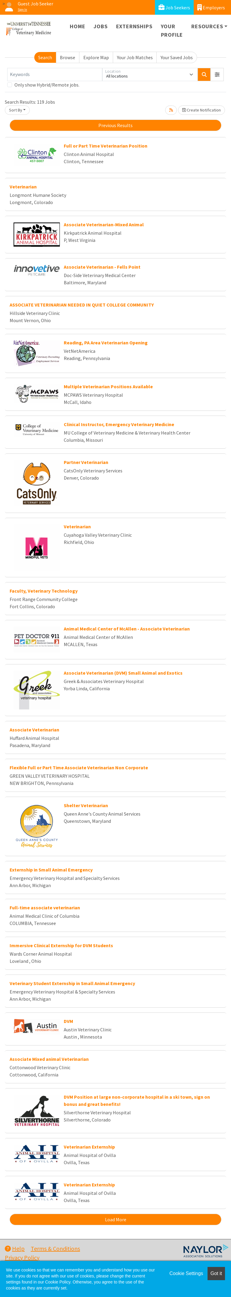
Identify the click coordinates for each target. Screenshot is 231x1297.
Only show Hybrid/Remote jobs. (46, 85)
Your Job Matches (135, 57)
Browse (67, 57)
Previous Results (115, 125)
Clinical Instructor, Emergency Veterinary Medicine (119, 424)
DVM (68, 1021)
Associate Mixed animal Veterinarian (49, 1059)
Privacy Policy (22, 1257)
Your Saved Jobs (177, 57)
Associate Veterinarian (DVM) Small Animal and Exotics (123, 673)
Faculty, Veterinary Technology (44, 591)
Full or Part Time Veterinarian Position (105, 146)
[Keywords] (54, 74)
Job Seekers (174, 7)
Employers (211, 7)
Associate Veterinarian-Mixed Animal (104, 224)
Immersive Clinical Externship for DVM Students (61, 945)
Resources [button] (207, 26)
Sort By (15, 110)
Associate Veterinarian (34, 730)
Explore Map (96, 57)
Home (77, 26)
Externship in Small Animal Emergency (51, 870)
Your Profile (172, 30)
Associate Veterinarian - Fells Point (102, 267)
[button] (217, 74)
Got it (216, 1273)
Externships (134, 26)
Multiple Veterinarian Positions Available (108, 386)
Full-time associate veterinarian (45, 908)
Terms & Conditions (55, 1248)
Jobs (100, 26)
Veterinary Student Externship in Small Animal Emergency (72, 983)
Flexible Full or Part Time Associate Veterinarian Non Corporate (79, 767)
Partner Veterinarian (86, 462)
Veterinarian (23, 187)
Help (15, 1248)
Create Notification (201, 110)
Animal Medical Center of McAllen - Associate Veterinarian (127, 629)
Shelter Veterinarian (86, 805)
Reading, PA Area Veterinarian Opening (106, 343)
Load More (115, 1219)
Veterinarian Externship (89, 1147)
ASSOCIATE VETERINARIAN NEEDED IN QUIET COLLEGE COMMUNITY (82, 305)
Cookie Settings (186, 1273)
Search (45, 57)
